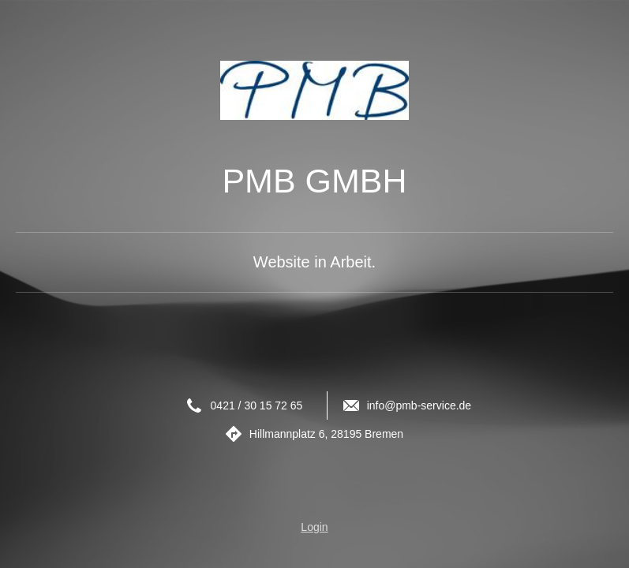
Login (314, 527)
